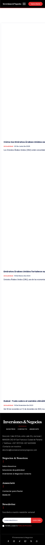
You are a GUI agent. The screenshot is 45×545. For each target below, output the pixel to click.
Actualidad (8, 146)
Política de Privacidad (24, 526)
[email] (16, 520)
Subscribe (37, 520)
